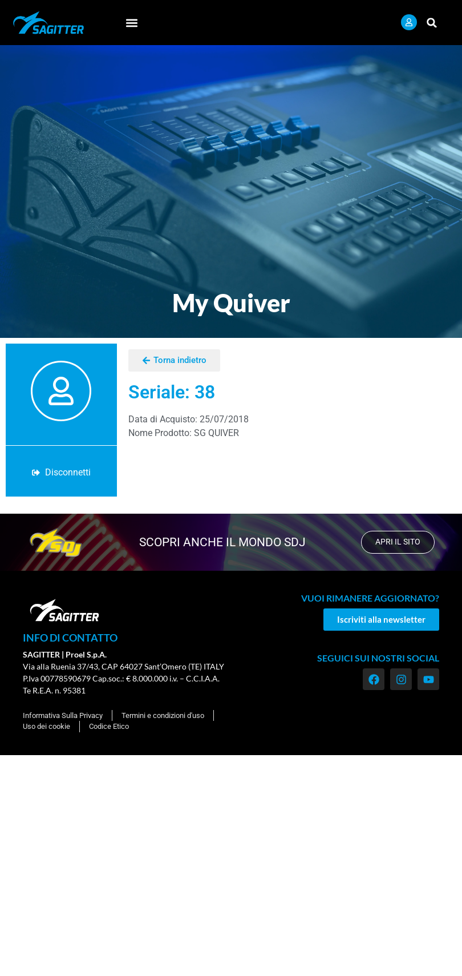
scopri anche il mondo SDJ (221, 542)
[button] (131, 22)
